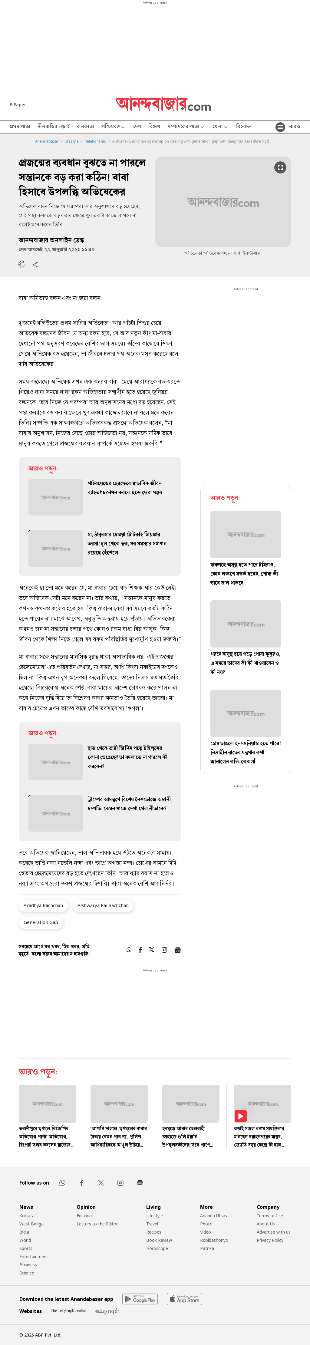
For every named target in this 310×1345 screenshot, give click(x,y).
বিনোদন (244, 127)
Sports (25, 1248)
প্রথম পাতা (20, 127)
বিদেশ (154, 127)
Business (28, 1265)
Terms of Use (270, 1215)
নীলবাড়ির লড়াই (54, 127)
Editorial (85, 1215)
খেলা (221, 127)
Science (26, 1273)
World (25, 1240)
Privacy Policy (270, 1240)
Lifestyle (71, 141)
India (24, 1232)
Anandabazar (46, 141)
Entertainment (33, 1256)
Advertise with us (274, 1232)
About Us (266, 1224)
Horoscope (157, 1248)
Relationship (95, 141)
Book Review (159, 1240)
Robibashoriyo (214, 1240)
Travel (152, 1224)
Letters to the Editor (97, 1224)
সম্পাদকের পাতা (186, 127)
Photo (206, 1224)
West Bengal (32, 1224)
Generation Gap (41, 922)
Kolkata (27, 1215)
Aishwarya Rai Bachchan (103, 905)
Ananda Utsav (213, 1215)
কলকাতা (85, 127)
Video (205, 1232)
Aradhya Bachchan (43, 905)
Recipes (153, 1232)
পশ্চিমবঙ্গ (113, 127)
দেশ (137, 127)
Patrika (207, 1248)
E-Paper (18, 104)
